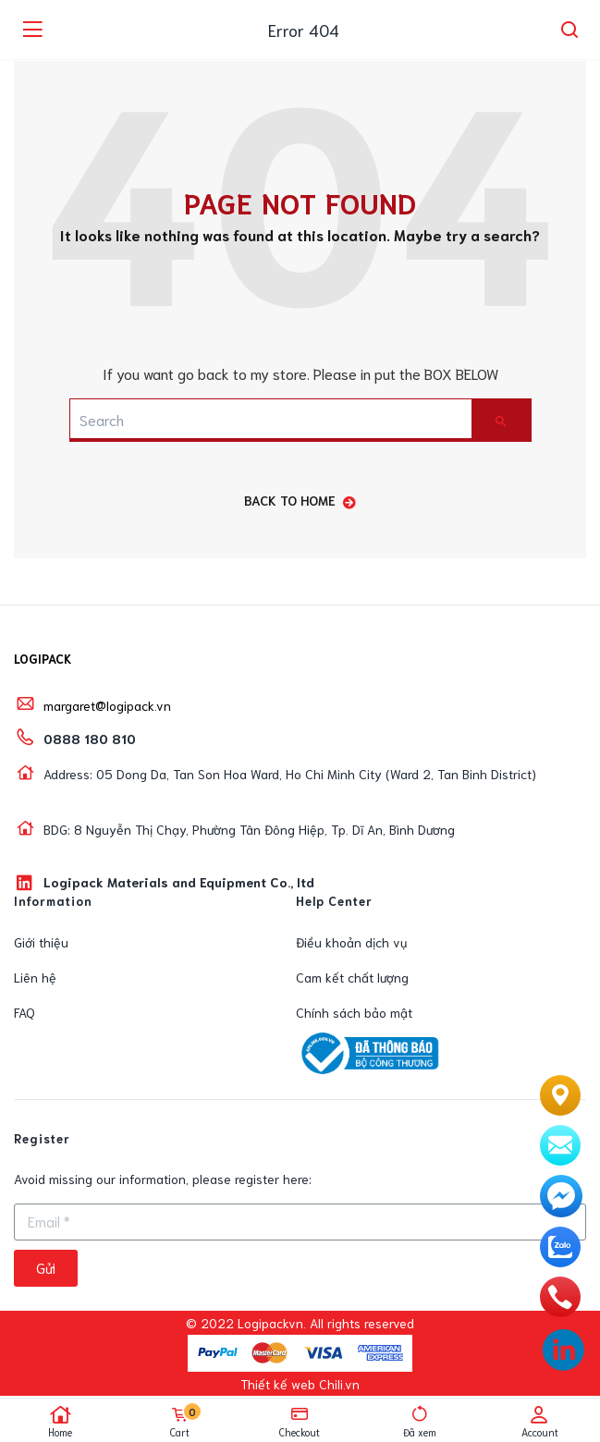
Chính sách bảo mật (354, 1012)
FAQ (24, 1012)
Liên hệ (35, 977)
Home (60, 1421)
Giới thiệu (41, 942)
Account (540, 1421)
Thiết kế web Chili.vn (300, 1383)
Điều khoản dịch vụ (351, 942)
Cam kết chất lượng (352, 977)
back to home (300, 500)
